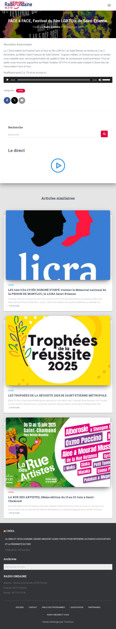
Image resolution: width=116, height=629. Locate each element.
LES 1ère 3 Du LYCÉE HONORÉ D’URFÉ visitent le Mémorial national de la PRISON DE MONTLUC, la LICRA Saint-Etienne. (57, 291)
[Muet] (100, 79)
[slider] (54, 80)
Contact (33, 607)
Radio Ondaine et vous (58, 615)
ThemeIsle (69, 622)
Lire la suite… (15, 306)
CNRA (10, 531)
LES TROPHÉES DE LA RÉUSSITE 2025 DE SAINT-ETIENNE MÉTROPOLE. (57, 395)
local (20, 90)
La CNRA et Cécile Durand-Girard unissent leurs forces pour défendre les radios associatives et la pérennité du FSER (58, 541)
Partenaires (94, 607)
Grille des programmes (53, 607)
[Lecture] (7, 79)
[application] (58, 80)
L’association (76, 607)
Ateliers (20, 607)
